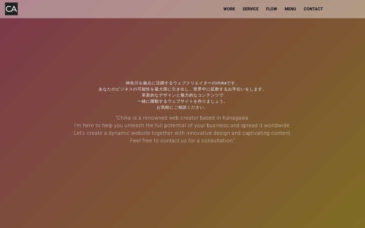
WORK (229, 9)
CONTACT (313, 9)
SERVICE (251, 9)
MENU (290, 9)
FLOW (271, 9)
